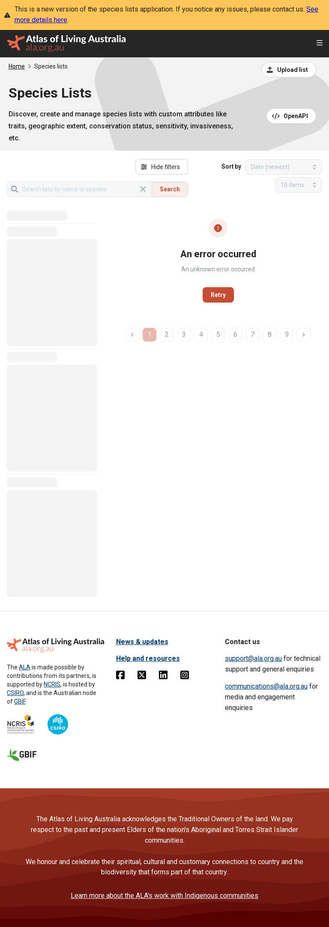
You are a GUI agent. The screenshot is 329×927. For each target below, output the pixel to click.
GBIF (19, 701)
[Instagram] (184, 677)
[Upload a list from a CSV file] (288, 69)
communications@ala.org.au (266, 686)
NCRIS (52, 684)
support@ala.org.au (253, 658)
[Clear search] (143, 189)
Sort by (231, 166)
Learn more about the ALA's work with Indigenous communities (164, 895)
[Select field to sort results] (283, 167)
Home (17, 66)
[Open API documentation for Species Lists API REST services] (291, 116)
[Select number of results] (298, 185)
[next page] (304, 335)
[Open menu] (320, 44)
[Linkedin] (163, 677)
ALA (24, 667)
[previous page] (132, 335)
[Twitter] (142, 677)
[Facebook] (120, 677)
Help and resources (148, 658)
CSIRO (15, 692)
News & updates (142, 642)
